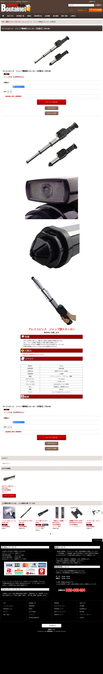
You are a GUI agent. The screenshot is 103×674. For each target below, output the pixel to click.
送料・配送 (6, 614)
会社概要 (82, 605)
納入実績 (82, 611)
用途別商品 (32, 605)
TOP (4, 603)
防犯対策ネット (51, 631)
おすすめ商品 (32, 611)
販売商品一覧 (32, 603)
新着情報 (56, 603)
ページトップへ (98, 540)
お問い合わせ (52, 108)
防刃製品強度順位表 (34, 617)
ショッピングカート (8, 605)
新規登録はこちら (82, 10)
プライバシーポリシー (85, 614)
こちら (18, 585)
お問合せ (82, 617)
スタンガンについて (59, 605)
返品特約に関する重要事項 (13, 96)
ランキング (32, 614)
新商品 (30, 608)
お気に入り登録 (51, 113)
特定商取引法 (83, 608)
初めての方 (82, 603)
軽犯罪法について (58, 614)
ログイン (71, 10)
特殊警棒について (58, 608)
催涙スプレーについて (60, 611)
